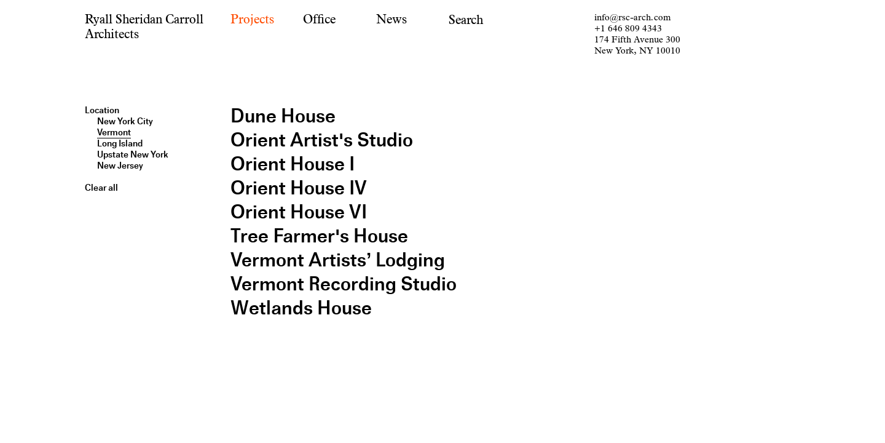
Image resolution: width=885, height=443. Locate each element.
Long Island (120, 143)
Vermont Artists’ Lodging (337, 260)
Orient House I (292, 164)
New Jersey (120, 165)
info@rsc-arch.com (632, 17)
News (391, 19)
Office (319, 19)
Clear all (101, 187)
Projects (252, 19)
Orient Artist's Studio (321, 140)
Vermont (114, 132)
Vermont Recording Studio (343, 284)
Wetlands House (301, 308)
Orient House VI (298, 212)
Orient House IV (298, 188)
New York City (125, 121)
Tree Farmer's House (319, 236)
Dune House (283, 116)
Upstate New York (132, 154)
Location (102, 110)
